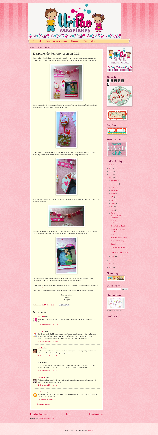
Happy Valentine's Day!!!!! (119, 237)
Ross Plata (41, 377)
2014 (111, 178)
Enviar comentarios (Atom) (47, 418)
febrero (113, 213)
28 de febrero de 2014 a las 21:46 (48, 385)
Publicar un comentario (43, 404)
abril (112, 207)
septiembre (114, 190)
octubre (113, 187)
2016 (111, 171)
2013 (111, 261)
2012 (111, 264)
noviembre (114, 184)
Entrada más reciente (39, 414)
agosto (113, 193)
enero (113, 256)
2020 (111, 165)
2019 (111, 168)
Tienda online (89, 41)
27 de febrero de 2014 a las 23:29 (48, 341)
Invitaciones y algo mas (56, 41)
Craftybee (41, 331)
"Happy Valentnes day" (118, 241)
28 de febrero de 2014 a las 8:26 (47, 356)
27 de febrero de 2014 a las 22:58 (48, 324)
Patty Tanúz (42, 392)
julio (112, 197)
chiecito (40, 348)
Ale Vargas (41, 316)
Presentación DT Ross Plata (119, 252)
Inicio (68, 414)
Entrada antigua (96, 414)
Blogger (90, 430)
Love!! (113, 234)
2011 (111, 267)
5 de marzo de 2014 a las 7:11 (47, 400)
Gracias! (113, 244)
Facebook (37, 41)
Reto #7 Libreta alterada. (118, 226)
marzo (113, 210)
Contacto (75, 41)
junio (113, 200)
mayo (113, 203)
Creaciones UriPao (41, 288)
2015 (111, 174)
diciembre (114, 181)
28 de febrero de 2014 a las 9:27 (47, 370)
